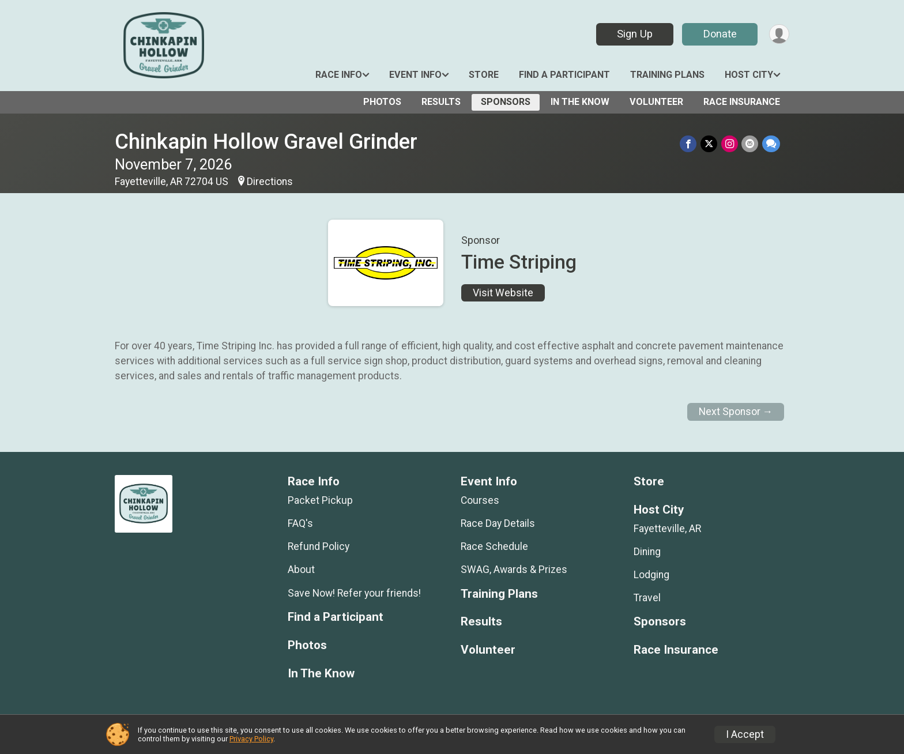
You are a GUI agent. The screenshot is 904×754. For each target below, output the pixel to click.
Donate (719, 34)
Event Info (415, 74)
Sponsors (505, 101)
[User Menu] (778, 34)
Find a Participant (564, 74)
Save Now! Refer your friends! (354, 593)
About (301, 569)
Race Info (338, 74)
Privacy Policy (251, 738)
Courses (480, 500)
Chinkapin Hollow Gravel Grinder (266, 141)
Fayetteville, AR (667, 528)
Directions (270, 181)
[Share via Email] (750, 143)
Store (484, 74)
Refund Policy (318, 546)
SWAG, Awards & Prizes (514, 569)
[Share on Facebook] (689, 143)
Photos (382, 101)
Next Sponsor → (736, 411)
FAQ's (300, 523)
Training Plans (667, 74)
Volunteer (656, 101)
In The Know (580, 101)
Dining (647, 551)
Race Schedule (494, 546)
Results (441, 101)
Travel (647, 598)
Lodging (651, 574)
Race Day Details (498, 523)
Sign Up (633, 34)
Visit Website (503, 293)
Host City (749, 74)
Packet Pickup (320, 500)
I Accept (745, 734)
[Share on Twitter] (710, 143)
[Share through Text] (771, 143)
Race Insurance (741, 101)
